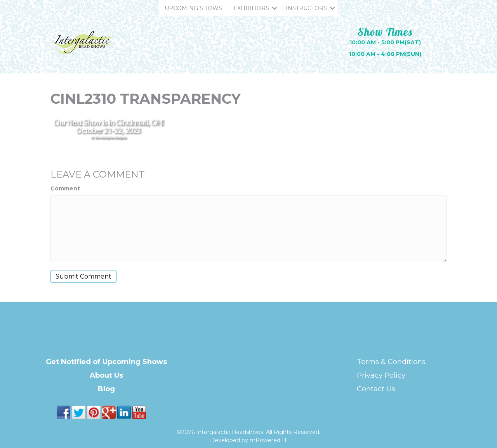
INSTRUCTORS (306, 8)
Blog (106, 389)
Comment (65, 188)
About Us (106, 375)
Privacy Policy (381, 375)
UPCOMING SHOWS (193, 8)
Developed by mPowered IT (248, 440)
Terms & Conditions (391, 361)
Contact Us (376, 389)
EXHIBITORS (251, 8)
